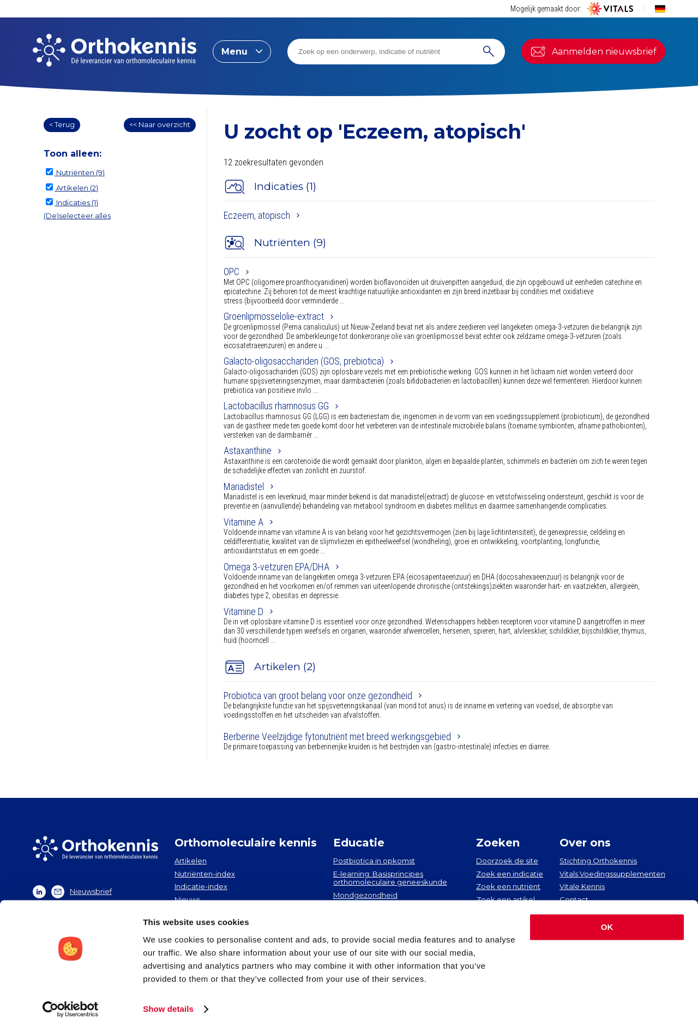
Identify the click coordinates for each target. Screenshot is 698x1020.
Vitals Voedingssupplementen (612, 873)
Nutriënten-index (204, 873)
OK (607, 916)
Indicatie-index (200, 886)
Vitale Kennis (582, 886)
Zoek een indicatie (509, 873)
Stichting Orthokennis (598, 860)
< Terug (62, 124)
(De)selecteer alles (77, 215)
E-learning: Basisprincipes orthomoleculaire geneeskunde (390, 878)
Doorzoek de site (507, 860)
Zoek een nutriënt (508, 886)
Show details (168, 998)
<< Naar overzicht (159, 124)
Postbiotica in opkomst (374, 860)
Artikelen (190, 860)
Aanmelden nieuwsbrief (593, 51)
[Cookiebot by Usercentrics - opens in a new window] (70, 999)
